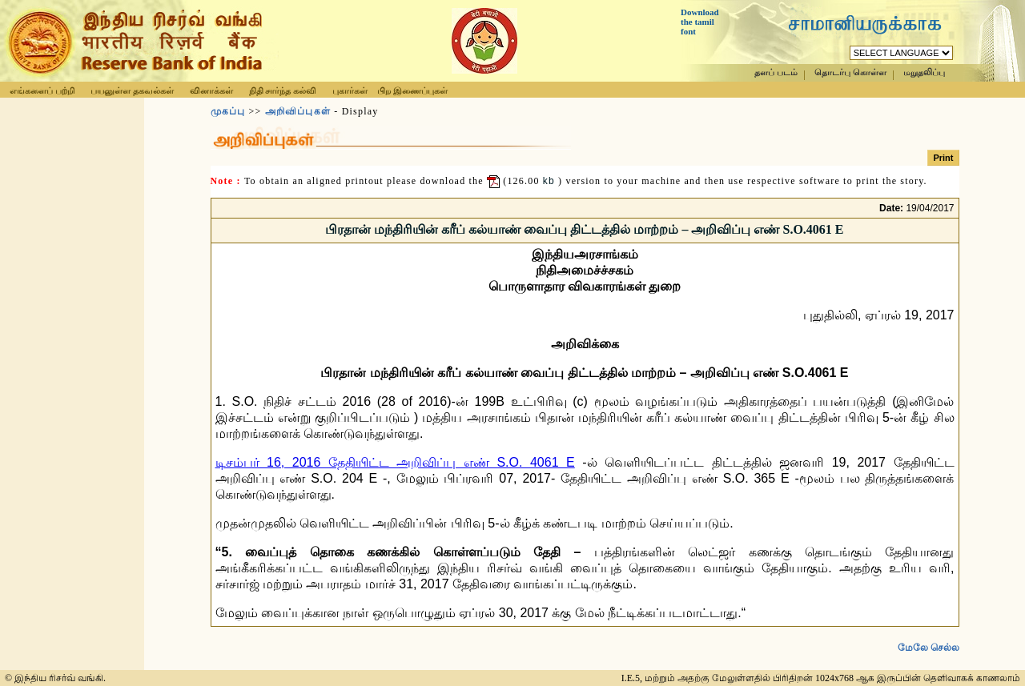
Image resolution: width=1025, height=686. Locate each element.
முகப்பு (228, 111)
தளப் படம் (776, 72)
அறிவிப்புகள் (298, 111)
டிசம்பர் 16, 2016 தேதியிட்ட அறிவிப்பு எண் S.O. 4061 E (395, 462)
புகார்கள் (350, 90)
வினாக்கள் (211, 90)
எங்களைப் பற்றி (42, 90)
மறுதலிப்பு (924, 72)
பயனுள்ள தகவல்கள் (132, 90)
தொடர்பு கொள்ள (850, 72)
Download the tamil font (700, 21)
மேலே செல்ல (928, 634)
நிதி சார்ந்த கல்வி (283, 90)
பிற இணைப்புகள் (412, 90)
